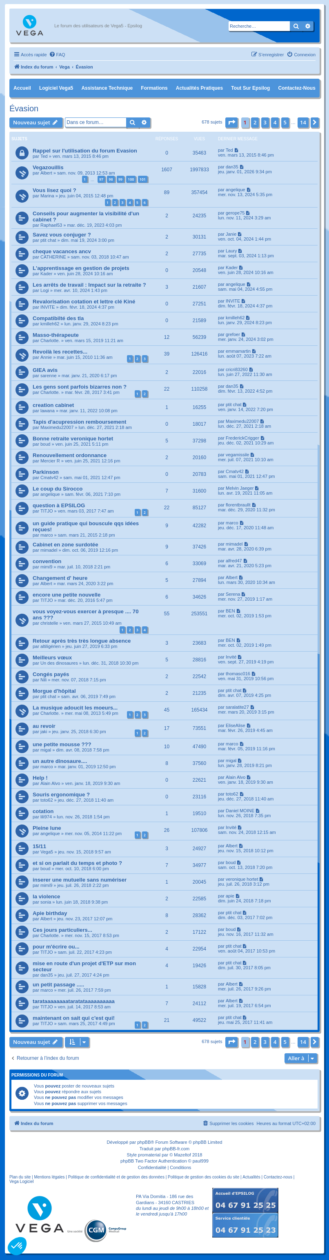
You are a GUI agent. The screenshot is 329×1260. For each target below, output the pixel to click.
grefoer (233, 334)
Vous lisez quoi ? (54, 190)
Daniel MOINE (240, 810)
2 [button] (254, 122)
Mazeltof (182, 1154)
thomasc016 (238, 673)
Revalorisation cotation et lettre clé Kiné (84, 301)
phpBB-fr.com (176, 1148)
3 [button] (265, 122)
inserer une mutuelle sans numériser (80, 880)
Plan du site (20, 1177)
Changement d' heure (60, 578)
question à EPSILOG (59, 505)
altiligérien (50, 646)
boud (45, 444)
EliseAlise (235, 725)
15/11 (39, 846)
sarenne (48, 375)
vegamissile (237, 454)
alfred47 (234, 560)
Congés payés (51, 674)
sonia (45, 902)
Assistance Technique (107, 88)
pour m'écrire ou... (56, 947)
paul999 (201, 1160)
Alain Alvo (50, 783)
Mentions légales (49, 1177)
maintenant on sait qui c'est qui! (74, 1018)
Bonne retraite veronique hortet (73, 438)
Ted (44, 156)
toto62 (46, 800)
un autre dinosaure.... (60, 761)
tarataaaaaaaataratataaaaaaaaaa (74, 1001)
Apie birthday (50, 913)
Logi (44, 290)
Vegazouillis (48, 167)
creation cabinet (53, 405)
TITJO (46, 510)
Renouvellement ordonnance (70, 455)
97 (101, 179)
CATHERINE (53, 256)
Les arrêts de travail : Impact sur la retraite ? (89, 285)
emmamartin (238, 351)
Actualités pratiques (199, 88)
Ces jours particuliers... (62, 930)
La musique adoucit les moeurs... (75, 708)
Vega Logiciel (21, 1181)
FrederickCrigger (242, 437)
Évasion (23, 108)
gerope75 (235, 212)
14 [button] (303, 122)
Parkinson (46, 472)
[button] (231, 122)
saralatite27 (237, 707)
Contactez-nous (296, 88)
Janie (231, 234)
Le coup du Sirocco (57, 489)
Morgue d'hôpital (54, 691)
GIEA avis (45, 370)
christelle (49, 623)
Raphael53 (51, 225)
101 (143, 179)
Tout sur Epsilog (250, 88)
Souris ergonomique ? (61, 794)
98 (111, 179)
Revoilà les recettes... (60, 352)
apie (230, 895)
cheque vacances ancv (62, 251)
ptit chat (48, 240)
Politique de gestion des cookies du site (203, 1177)
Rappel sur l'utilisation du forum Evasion (85, 151)
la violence (46, 896)
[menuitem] (57, 55)
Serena (233, 594)
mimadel (49, 550)
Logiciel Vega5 (56, 88)
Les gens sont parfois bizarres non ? (80, 387)
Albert (46, 172)
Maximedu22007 (56, 427)
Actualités (251, 1177)
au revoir (44, 726)
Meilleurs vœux (52, 657)
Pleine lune (47, 828)
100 (131, 179)
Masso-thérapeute (56, 335)
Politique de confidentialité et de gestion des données (116, 1177)
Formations (154, 88)
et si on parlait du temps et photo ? (77, 863)
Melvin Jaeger (239, 488)
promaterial (149, 1154)
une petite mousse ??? (62, 744)
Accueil (22, 88)
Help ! (40, 778)
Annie (46, 357)
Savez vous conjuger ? (62, 235)
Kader (46, 273)
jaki (43, 731)
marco (46, 535)
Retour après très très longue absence (82, 641)
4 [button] (274, 122)
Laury (231, 250)
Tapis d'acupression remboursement (79, 422)
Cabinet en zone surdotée (65, 545)
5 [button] (285, 122)
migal (45, 749)
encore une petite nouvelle (66, 595)
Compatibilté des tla (58, 318)
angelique (235, 189)
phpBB (144, 1142)
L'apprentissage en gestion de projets (81, 268)
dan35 (232, 166)
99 (120, 179)
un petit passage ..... (58, 984)
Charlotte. (50, 340)
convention (47, 561)
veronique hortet (242, 879)
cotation (43, 811)
